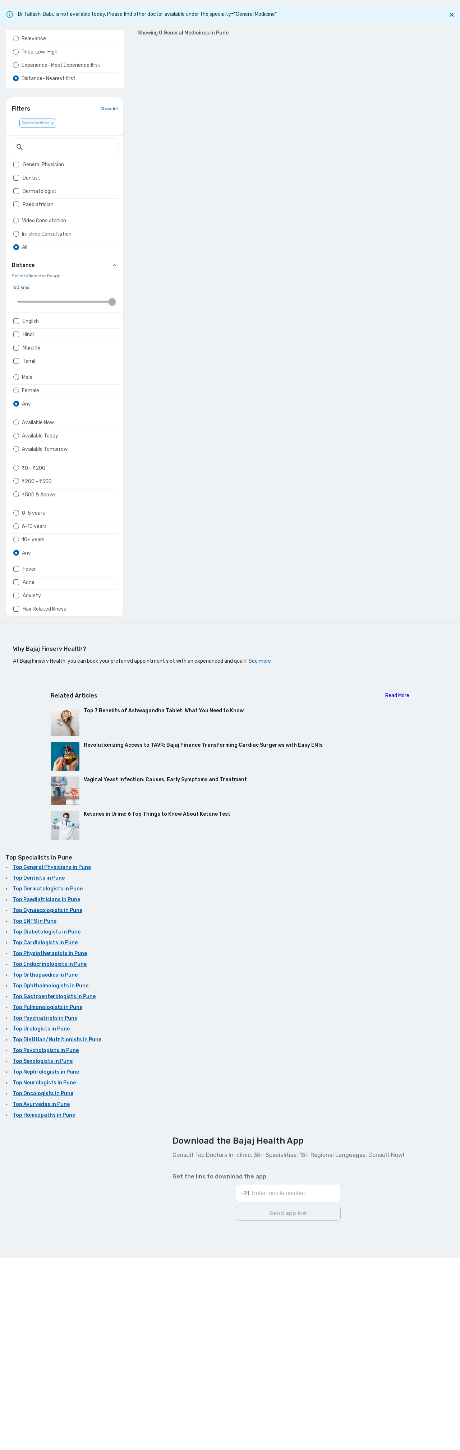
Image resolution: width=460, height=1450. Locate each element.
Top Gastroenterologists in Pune (54, 1191)
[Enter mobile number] (296, 1381)
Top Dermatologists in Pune (48, 1083)
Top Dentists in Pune (39, 1072)
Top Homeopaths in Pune (44, 1309)
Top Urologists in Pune (41, 1223)
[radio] (16, 55)
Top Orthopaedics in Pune (45, 1169)
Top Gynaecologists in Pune (47, 1105)
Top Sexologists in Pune (43, 1255)
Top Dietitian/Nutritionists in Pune (57, 1234)
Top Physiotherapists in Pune (50, 1148)
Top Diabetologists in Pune (46, 1126)
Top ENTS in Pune (34, 1115)
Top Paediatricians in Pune (46, 1094)
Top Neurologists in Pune (44, 1277)
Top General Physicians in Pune (52, 1061)
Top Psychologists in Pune (46, 1245)
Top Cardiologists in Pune (45, 1137)
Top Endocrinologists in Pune (50, 1158)
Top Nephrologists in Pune (46, 1266)
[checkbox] (16, 202)
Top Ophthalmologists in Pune (50, 1180)
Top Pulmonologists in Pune (47, 1202)
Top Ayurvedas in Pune (41, 1299)
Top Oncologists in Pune (43, 1288)
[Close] (451, 14)
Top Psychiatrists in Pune (45, 1212)
